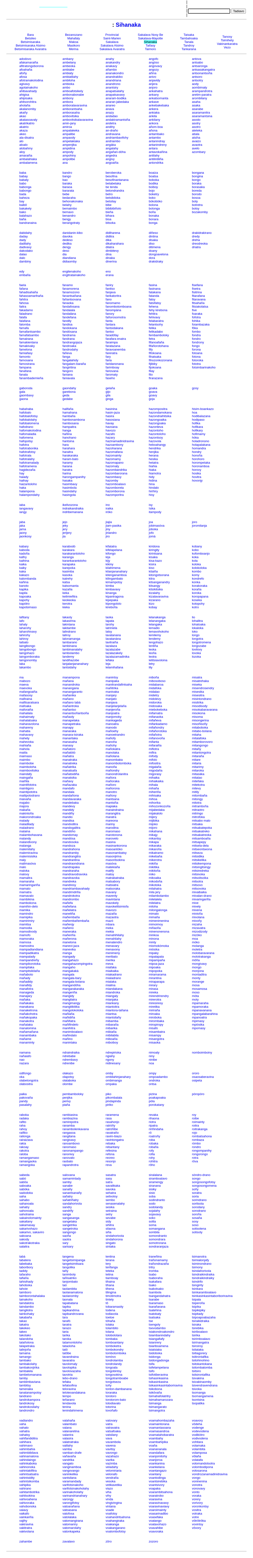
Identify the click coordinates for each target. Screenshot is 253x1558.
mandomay (70, 835)
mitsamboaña (201, 838)
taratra (66, 1324)
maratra (111, 817)
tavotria (67, 1374)
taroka (66, 1339)
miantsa (111, 1014)
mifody (153, 756)
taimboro (25, 1292)
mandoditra (70, 824)
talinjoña (25, 1349)
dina (108, 254)
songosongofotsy (203, 1182)
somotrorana (157, 1243)
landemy (68, 656)
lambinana (69, 646)
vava (109, 1438)
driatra (196, 247)
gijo (108, 391)
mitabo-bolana (202, 731)
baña (22, 219)
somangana (157, 1228)
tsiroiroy (197, 1346)
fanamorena (70, 288)
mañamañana (28, 1031)
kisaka (153, 557)
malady (24, 820)
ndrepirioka (113, 1052)
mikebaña (155, 856)
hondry (197, 452)
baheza (24, 197)
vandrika (68, 1460)
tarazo (66, 1328)
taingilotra (26, 1310)
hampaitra (69, 427)
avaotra (197, 145)
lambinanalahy (72, 649)
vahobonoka (27, 1506)
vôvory (196, 1528)
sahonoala (26, 1210)
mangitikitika (71, 1006)
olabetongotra (28, 1080)
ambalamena (28, 162)
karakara (68, 550)
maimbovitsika (29, 770)
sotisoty (197, 1232)
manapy (67, 727)
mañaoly (68, 717)
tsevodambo (157, 1328)
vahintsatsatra (29, 1474)
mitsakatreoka (201, 835)
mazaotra (112, 917)
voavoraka (156, 1531)
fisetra (196, 288)
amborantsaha (72, 109)
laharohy (25, 628)
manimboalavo (72, 1031)
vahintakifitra (28, 1470)
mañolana (112, 756)
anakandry (113, 62)
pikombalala (114, 1097)
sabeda (24, 1175)
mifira (153, 752)
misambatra (157, 1031)
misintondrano (202, 699)
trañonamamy (158, 1260)
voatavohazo (158, 1524)
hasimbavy (69, 484)
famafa (24, 328)
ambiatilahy (70, 77)
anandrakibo (114, 77)
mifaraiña (155, 745)
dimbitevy (112, 250)
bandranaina (27, 223)
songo (196, 1178)
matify (110, 870)
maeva (24, 684)
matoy (110, 874)
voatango (155, 1520)
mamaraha (26, 881)
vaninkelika (70, 1474)
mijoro (153, 827)
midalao (154, 691)
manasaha (69, 742)
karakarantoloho (73, 553)
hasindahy (69, 491)
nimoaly (154, 1052)
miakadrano (114, 974)
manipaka (112, 681)
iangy (23, 512)
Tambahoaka (188, 38)
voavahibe (156, 1528)
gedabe (67, 399)
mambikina (26, 899)
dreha (196, 240)
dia (64, 254)
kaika (22, 564)
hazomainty (113, 455)
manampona (71, 677)
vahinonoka (27, 1467)
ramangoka (27, 1165)
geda (65, 395)
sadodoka (26, 1193)
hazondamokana (160, 412)
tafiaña (24, 1278)
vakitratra (25, 1528)
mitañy (196, 749)
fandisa (67, 324)
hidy (152, 477)
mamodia (25, 928)
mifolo (153, 759)
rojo (194, 1132)
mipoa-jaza (156, 963)
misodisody (199, 706)
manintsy (112, 677)
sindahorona (114, 1239)
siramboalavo (158, 1178)
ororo (195, 1073)
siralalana (155, 1175)
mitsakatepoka (202, 827)
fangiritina (69, 367)
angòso (154, 62)
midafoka (155, 688)
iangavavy (26, 508)
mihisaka (155, 795)
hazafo (110, 434)
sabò (22, 1178)
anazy (110, 112)
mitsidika (198, 856)
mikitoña (154, 870)
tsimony (197, 1267)
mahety (24, 738)
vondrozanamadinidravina (210, 1474)
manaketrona (28, 1010)
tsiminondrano (202, 1263)
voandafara (156, 1452)
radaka (24, 1118)
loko (195, 631)
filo (151, 374)
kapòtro (24, 603)
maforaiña (26, 709)
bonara (153, 219)
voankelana (157, 1467)
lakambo (25, 667)
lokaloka (197, 628)
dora (152, 258)
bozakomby (200, 212)
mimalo (154, 913)
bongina (197, 176)
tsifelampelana (159, 1367)
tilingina (111, 1292)
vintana (111, 1506)
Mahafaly (73, 38)
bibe (108, 205)
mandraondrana (73, 863)
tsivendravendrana (205, 1385)
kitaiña (153, 571)
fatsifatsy (155, 303)
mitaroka (198, 770)
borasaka (198, 187)
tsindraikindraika (203, 1274)
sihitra (110, 1225)
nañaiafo (25, 1056)
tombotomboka (116, 1353)
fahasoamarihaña (31, 296)
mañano (68, 699)
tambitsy (25, 1385)
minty (152, 942)
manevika (69, 949)
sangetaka (69, 1221)
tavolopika (69, 1367)
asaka (196, 105)
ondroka (154, 1080)
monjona (198, 971)
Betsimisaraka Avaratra (30, 49)
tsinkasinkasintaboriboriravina (212, 1296)
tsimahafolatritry (160, 1396)
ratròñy (110, 1125)
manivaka (112, 691)
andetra (111, 123)
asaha (196, 102)
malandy (25, 838)
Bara (30, 35)
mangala (68, 974)
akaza (23, 130)
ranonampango (72, 1150)
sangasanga (70, 1218)
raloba (23, 1154)
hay (21, 473)
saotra (66, 1239)
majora (24, 806)
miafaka (111, 967)
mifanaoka (156, 717)
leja (108, 664)
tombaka (111, 1339)
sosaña (197, 1218)
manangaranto (72, 691)
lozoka (196, 656)
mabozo (24, 681)
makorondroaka (30, 817)
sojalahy (154, 1210)
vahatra (24, 1431)
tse (151, 1321)
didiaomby (69, 261)
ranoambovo (71, 1143)
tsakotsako (156, 1288)
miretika (154, 1006)
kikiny (109, 564)
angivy (110, 159)
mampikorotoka (29, 963)
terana (110, 1260)
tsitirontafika (200, 1357)
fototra (196, 364)
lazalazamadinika (117, 656)
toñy (108, 1385)
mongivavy (199, 963)
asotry (196, 123)
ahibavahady (28, 91)
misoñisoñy (199, 724)
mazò (109, 921)
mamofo (24, 935)
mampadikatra (29, 953)
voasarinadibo (158, 1513)
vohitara (197, 1442)
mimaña (154, 917)
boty (195, 201)
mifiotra (154, 749)
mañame (25, 1039)
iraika (109, 508)
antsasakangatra (203, 69)
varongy (67, 1499)
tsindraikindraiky (203, 1278)
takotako (25, 1335)
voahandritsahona (118, 1517)
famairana (26, 339)
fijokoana (155, 367)
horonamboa (200, 466)
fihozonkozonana (160, 360)
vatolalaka (69, 1517)
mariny (110, 824)
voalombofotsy (116, 1531)
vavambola (113, 1442)
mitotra (197, 802)
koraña (197, 589)
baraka (67, 183)
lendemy (155, 638)
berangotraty (71, 223)
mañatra (68, 756)
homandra (199, 448)
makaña (24, 810)
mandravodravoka (74, 874)
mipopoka (155, 971)
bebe (65, 194)
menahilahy (113, 938)
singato (111, 1243)
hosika (196, 473)
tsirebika (197, 1328)
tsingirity (197, 1285)
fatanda (154, 296)
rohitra (153, 1161)
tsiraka (196, 1324)
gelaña (110, 388)
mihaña (154, 788)
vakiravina (26, 1524)
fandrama (69, 335)
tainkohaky (26, 1314)
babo (22, 183)
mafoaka (25, 706)
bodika (153, 183)
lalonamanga (71, 638)
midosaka (155, 706)
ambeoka (68, 66)
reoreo (110, 1157)
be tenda (112, 187)
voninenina (199, 1481)
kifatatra (111, 546)
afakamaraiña (28, 62)
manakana (26, 1006)
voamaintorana (159, 1424)
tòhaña (110, 1321)
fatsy (152, 299)
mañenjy (68, 924)
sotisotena (199, 1228)
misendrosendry (203, 688)
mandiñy (68, 813)
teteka (110, 1271)
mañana (68, 681)
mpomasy (198, 1028)
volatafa (197, 1460)
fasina (153, 285)
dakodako (26, 250)
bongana (198, 172)
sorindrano (199, 1200)
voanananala (158, 1449)
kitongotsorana (159, 575)
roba (152, 1140)
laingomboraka (29, 656)
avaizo (196, 141)
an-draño (112, 130)
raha (22, 1125)
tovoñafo (111, 1410)
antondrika (156, 162)
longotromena (201, 642)
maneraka (69, 931)
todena (110, 1310)
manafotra (26, 989)
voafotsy (111, 1513)
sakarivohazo (28, 1228)
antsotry (197, 80)
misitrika (197, 702)
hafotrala (25, 455)
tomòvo (111, 1357)
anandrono (113, 84)
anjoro (153, 87)
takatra (24, 1324)
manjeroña (113, 709)
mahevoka (26, 742)
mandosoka (70, 842)
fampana (25, 367)
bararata (68, 190)
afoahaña (25, 69)
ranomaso (69, 1147)
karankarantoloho (74, 560)
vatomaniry (70, 1524)
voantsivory (157, 1485)
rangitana (68, 1136)
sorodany (198, 1207)
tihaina (110, 1281)
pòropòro (198, 1094)
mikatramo (156, 853)
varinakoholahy (72, 1492)
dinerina (111, 261)
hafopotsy (26, 441)
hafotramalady (29, 462)
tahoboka (25, 1285)
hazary (110, 437)
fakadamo (26, 310)
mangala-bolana (73, 981)
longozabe (199, 646)
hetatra (153, 462)
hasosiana (113, 419)
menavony (113, 949)
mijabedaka (157, 810)
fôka (195, 328)
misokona (198, 713)
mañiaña (68, 1014)
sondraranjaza (158, 1246)
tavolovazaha (71, 1371)
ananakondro (115, 73)
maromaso (113, 831)
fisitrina (197, 292)
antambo (155, 137)
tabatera (25, 1260)
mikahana (155, 831)
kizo (151, 603)
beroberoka (113, 172)
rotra (195, 1157)
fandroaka (69, 346)
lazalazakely (114, 653)
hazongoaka (157, 423)
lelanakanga (157, 617)
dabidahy (25, 233)
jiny (108, 529)
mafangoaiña (28, 691)
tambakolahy (28, 1364)
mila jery (154, 892)
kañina (23, 582)
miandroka (113, 992)
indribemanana (72, 512)
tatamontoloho (72, 1342)
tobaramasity (114, 1306)
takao (23, 1321)
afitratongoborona (31, 66)
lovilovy (197, 649)
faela (22, 285)
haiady (23, 477)
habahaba (26, 409)
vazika (110, 1460)
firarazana (156, 378)
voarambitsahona (161, 1492)
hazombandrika (116, 470)
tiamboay (112, 1278)
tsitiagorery (199, 1353)
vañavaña (69, 1456)
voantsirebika (158, 1481)
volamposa (199, 1452)
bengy (66, 219)
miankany (112, 1003)
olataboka (69, 1080)
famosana (26, 360)
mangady (68, 956)
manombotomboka (118, 763)
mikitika (154, 867)
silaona (110, 1228)
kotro (195, 607)
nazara (24, 1063)
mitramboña (200, 806)
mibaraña (112, 1024)
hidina (153, 480)
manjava (111, 702)
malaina (24, 831)
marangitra (113, 813)
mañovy (111, 795)
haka (22, 487)
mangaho (68, 967)
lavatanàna (113, 638)
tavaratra (68, 1360)
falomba (24, 324)
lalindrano (69, 631)
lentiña (153, 646)
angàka (111, 145)
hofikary (197, 430)
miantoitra (112, 1006)
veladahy (112, 1467)
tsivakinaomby (202, 1382)
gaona (23, 399)
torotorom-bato (116, 1399)
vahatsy (24, 1435)
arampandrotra (202, 91)
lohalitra (197, 621)
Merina (73, 49)
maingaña (26, 777)
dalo (22, 258)
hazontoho (156, 430)
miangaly (112, 996)
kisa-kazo (155, 560)
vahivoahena (28, 1499)
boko (152, 197)
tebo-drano (69, 1378)
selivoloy (111, 1196)
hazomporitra (115, 495)
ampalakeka (70, 130)
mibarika (111, 1028)
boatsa (153, 176)
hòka (195, 437)
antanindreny (158, 145)
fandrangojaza (72, 342)
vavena (111, 1445)
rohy (152, 1157)
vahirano (25, 1488)
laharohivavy (28, 631)
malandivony (28, 842)
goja (152, 399)
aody (195, 84)
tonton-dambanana (119, 1389)
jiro (108, 536)
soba (152, 1196)
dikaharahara (115, 243)
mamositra (26, 946)
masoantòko (114, 849)
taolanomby (70, 1296)
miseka (197, 684)
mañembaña (71, 917)
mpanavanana (202, 1010)
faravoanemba (115, 349)
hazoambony (114, 444)
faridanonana (115, 364)
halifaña (67, 409)
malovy (24, 874)
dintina (153, 236)
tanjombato (70, 1281)
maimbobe (26, 763)
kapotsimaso (28, 607)
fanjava (111, 292)
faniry (109, 285)
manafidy (25, 985)
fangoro (67, 371)
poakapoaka (157, 1097)
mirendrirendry (159, 996)
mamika (24, 910)
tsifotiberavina (158, 1374)
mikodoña (155, 881)
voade (110, 1510)
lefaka (110, 660)
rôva (195, 1161)
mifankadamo (158, 724)
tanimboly (69, 1274)
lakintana (68, 624)
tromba (153, 1271)
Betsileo (30, 38)
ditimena (155, 247)
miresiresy (156, 1003)
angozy (154, 69)
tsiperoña (198, 1303)
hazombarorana (116, 473)
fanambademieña (31, 378)
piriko (109, 1105)
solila (152, 1221)
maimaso (25, 756)
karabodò (68, 546)
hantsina (68, 441)
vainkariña (26, 1517)
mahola (24, 749)
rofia (152, 1154)
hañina (67, 434)
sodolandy (156, 1207)
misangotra (156, 1039)
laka (22, 664)
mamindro (26, 913)
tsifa (152, 1364)
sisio (152, 1193)
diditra (110, 236)
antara (153, 148)
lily (150, 667)
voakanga (112, 1524)
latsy (109, 631)
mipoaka (155, 967)
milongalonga (158, 910)
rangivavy (69, 1140)
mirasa (153, 989)
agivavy (24, 84)
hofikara (197, 427)
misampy (155, 1035)
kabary (24, 546)
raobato (67, 1161)
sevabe (111, 1218)
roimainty (198, 1122)
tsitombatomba (202, 1367)
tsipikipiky (198, 1310)
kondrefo (198, 578)
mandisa (68, 820)
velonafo (111, 1474)
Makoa (73, 42)
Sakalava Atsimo (112, 45)
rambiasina (70, 1115)
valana (66, 1427)
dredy (196, 236)
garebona (69, 391)
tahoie (23, 1288)
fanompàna (113, 310)
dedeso (67, 240)
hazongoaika (158, 419)
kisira (152, 564)
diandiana (69, 258)
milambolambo (159, 895)
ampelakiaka (71, 141)
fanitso (110, 288)
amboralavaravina (74, 105)
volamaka (198, 1445)
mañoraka (112, 781)
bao (65, 180)
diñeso (153, 233)
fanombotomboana (118, 306)
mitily (195, 792)
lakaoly (67, 617)
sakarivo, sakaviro (31, 1232)
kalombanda (27, 578)
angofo (153, 59)
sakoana (25, 1236)
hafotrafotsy (27, 452)
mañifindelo (70, 1024)
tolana (110, 1331)
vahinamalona (29, 1456)
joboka (153, 529)
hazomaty (112, 466)
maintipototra (28, 792)
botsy (195, 208)
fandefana (69, 317)
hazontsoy (156, 437)
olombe (67, 1084)
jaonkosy (25, 536)
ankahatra (156, 91)
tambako (25, 1360)
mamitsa (25, 924)
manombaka (114, 759)
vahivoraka (26, 1503)
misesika (198, 691)
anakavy (111, 66)
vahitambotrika (29, 1492)
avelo (195, 148)
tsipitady (197, 1314)
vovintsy (197, 1524)
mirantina (155, 978)
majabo (24, 802)
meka (109, 928)
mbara (110, 924)
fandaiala (68, 310)
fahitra (23, 299)
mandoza (68, 845)
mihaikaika (156, 781)
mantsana (112, 799)
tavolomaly (69, 1364)
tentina (110, 1256)
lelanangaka (157, 621)
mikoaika (155, 878)
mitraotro (198, 810)
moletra (197, 949)
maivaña (25, 799)
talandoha (26, 1339)
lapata (110, 621)
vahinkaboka (28, 1463)
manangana (70, 688)
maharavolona (29, 724)
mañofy (111, 738)
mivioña (197, 913)
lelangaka (155, 624)
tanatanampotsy (30, 1392)
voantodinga (157, 1477)
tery (108, 1263)
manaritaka (70, 738)
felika (152, 328)
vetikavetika (114, 1485)
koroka (196, 593)
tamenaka (26, 1389)
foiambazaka (201, 324)
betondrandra (115, 190)
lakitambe (69, 628)
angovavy (155, 66)
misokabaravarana (205, 709)
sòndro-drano (201, 1175)
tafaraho (25, 1274)
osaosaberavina (203, 1077)
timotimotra (113, 1296)
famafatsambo (29, 335)
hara (65, 444)
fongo (196, 346)
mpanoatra (199, 1017)
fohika (196, 321)
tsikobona (155, 1389)
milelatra (155, 903)
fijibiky (153, 364)
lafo (21, 621)
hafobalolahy (28, 419)
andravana (113, 134)
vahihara (25, 1442)
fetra (152, 339)
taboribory (26, 1267)
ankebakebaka (159, 105)
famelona (25, 349)
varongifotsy (70, 1503)
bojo (152, 190)
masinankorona (116, 845)
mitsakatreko (201, 831)
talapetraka (27, 1346)
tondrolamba (114, 1360)
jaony (23, 533)
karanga (68, 557)
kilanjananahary (116, 571)
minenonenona (159, 931)
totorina (111, 1407)
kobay (153, 607)
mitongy (197, 799)
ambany (67, 59)
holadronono (200, 441)
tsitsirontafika (201, 1374)
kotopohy (198, 603)
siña (108, 1232)
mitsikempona (201, 863)
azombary (199, 152)
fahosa (24, 303)
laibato (23, 642)
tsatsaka (154, 1317)
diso (152, 243)
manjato (111, 699)
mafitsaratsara (29, 702)
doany (153, 250)
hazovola (155, 441)
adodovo (25, 59)
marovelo (112, 838)
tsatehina (155, 1310)
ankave (154, 102)
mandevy (68, 806)
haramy (67, 462)
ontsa (153, 1084)
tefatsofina (69, 1385)
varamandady (71, 1481)
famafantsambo (30, 331)
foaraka (197, 313)
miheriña (155, 792)
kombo (196, 571)
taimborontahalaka (32, 1296)
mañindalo (69, 1035)
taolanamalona (72, 1292)
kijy (108, 560)
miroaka (154, 1014)
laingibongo (27, 646)
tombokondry (114, 1349)
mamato (24, 888)
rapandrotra (70, 1165)
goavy (153, 395)
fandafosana (71, 306)
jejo (64, 522)
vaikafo (24, 1513)
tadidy (23, 1271)
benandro (69, 215)
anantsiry (112, 87)
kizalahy (154, 593)
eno (108, 271)
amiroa (67, 127)
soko (152, 1218)
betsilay (111, 201)
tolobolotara (114, 1335)
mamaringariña (29, 885)
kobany (197, 546)
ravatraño (112, 1132)
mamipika (26, 917)
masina (111, 842)
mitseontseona (202, 849)
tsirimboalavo (201, 1339)
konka (196, 582)
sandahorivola (72, 1203)
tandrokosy (27, 1403)
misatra (197, 677)
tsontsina (198, 1399)
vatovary (111, 1420)
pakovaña (26, 1097)
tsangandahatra (159, 1296)
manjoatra (112, 713)
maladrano (26, 827)
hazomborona (115, 491)
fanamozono (71, 292)
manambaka (27, 1035)
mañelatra (69, 910)
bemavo (67, 212)
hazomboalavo (116, 484)
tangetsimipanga (73, 1260)
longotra (197, 638)
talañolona (26, 1342)
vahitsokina (27, 1495)
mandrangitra (71, 856)
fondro (196, 339)
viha (108, 1492)
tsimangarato (158, 1407)
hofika (196, 423)
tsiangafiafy (157, 1339)
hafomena (26, 437)
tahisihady (26, 1281)
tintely (110, 1299)
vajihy (23, 1520)
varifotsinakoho (72, 1485)
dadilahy (25, 243)
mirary (153, 985)
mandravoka (71, 878)
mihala (153, 785)
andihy (110, 127)
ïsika (152, 508)
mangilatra (69, 999)
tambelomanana (30, 1374)
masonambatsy (116, 853)
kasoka (67, 575)
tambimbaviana (29, 1382)
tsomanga (199, 1392)
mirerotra (155, 999)
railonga (24, 1136)
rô (150, 1132)
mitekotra (198, 785)
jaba (22, 522)
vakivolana (26, 1531)
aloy (22, 152)
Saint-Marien (112, 38)
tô (107, 1303)
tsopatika (198, 1403)
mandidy (68, 810)
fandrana (68, 339)
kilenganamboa (116, 575)
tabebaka (25, 1263)
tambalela (26, 1371)
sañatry (67, 1196)
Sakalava (112, 42)
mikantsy (155, 838)
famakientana (28, 342)
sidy (108, 1221)
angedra (111, 155)
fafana (23, 288)
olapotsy (68, 1077)
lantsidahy (69, 667)
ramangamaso (29, 1157)
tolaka (110, 1324)
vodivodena (200, 1438)
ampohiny (69, 155)
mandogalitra (71, 827)
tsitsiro (196, 1371)
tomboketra (113, 1346)
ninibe (153, 1059)
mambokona (27, 903)
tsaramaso (156, 1303)
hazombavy (113, 477)
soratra (197, 1193)
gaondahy (69, 388)
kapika (23, 589)
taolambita (69, 1288)
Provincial (112, 35)
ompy (153, 1073)
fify (151, 349)
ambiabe (68, 69)
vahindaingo (27, 1460)
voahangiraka (115, 1520)
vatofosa (68, 1513)
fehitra (153, 313)
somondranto (158, 1236)
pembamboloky (72, 1094)
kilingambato (114, 578)
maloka (24, 870)
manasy (67, 745)
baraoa (67, 187)
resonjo (111, 1161)
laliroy (66, 635)
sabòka (24, 1189)
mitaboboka (200, 727)
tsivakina (198, 1378)
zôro (108, 1541)
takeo (23, 1331)
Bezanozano (73, 35)
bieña (109, 212)
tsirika (196, 1335)
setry (109, 1214)
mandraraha (70, 870)
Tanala (188, 42)
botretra (197, 205)
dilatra (110, 247)
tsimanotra (199, 1256)
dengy (66, 247)
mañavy (67, 781)
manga (67, 953)
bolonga (154, 208)
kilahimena (113, 568)
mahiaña (25, 745)
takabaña (25, 1317)
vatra (109, 1424)
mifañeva (155, 720)
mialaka (111, 981)
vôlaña (196, 1456)
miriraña (154, 1010)
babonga (25, 187)
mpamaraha (200, 1003)
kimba (110, 586)
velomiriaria (113, 1470)
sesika (110, 1207)
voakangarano (115, 1528)
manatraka (69, 759)
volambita (198, 1449)
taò (64, 1285)
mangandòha (71, 985)
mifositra (155, 763)
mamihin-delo (28, 906)
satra (109, 1182)
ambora (67, 102)
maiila (23, 752)
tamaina (24, 1353)
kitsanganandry (159, 582)
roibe (195, 1118)
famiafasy (26, 353)
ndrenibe (68, 1063)
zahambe (25, 1541)
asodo (196, 119)
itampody (155, 512)
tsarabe (154, 1299)
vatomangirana (72, 1520)
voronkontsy (200, 1506)
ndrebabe (69, 1056)
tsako (152, 1285)
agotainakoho (28, 87)
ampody (67, 152)
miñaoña (155, 928)
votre (195, 1517)
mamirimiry (27, 921)
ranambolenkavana (75, 1129)
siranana (155, 1185)
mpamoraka (200, 1006)
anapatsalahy (115, 91)
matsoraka (113, 888)
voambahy (156, 1438)
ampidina (68, 148)
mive (195, 903)
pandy (23, 1101)
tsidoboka (155, 1353)
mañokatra (113, 749)
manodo (111, 727)
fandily (66, 321)
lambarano (69, 642)
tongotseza (113, 1382)
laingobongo (27, 649)
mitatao (197, 777)
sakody (24, 1239)
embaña (24, 275)
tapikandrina (70, 1310)
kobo (195, 550)
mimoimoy (156, 924)
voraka (196, 1495)
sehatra (111, 1193)
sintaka (110, 1246)
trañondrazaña (159, 1263)
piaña (66, 1105)
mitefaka (198, 781)
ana (65, 162)
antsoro (197, 77)
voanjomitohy (158, 1456)
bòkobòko (155, 201)
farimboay (112, 367)
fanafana (25, 371)
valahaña (68, 1420)
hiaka (152, 470)
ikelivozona (70, 505)
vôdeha (197, 1424)
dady (22, 240)
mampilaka (26, 967)
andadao (112, 116)
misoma (197, 717)
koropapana (200, 596)
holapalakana (201, 444)
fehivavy (154, 317)
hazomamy (113, 459)
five (194, 310)
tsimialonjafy (200, 1260)
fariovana (112, 371)
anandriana (113, 80)
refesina (111, 1150)
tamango (25, 1357)
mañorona (113, 788)
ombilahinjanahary (118, 1077)
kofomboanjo (201, 553)
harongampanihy (74, 477)
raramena (112, 1115)
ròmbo (196, 1143)
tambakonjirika (29, 1367)
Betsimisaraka (30, 42)
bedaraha (69, 197)
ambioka (68, 84)
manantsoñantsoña (75, 713)
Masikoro (73, 45)
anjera (153, 84)
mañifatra (68, 1021)
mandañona (70, 795)
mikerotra (155, 860)
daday (23, 236)
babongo (25, 190)
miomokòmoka (159, 946)
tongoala (111, 1367)
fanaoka (67, 303)
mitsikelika (199, 860)
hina (152, 484)
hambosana (70, 423)
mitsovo (197, 885)
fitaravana (199, 299)
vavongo (111, 1452)
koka (195, 557)
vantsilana (69, 1477)
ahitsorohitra (27, 102)
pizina (153, 1094)
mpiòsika (198, 1024)
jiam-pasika (113, 525)
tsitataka (197, 1349)
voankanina (157, 1463)
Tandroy (188, 45)
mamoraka (26, 938)
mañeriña (68, 935)
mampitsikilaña (29, 971)
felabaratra (156, 321)
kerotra (67, 603)
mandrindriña (71, 892)
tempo (66, 1396)
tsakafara (155, 1281)
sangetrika (69, 1225)
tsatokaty (155, 1314)
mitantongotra (201, 752)
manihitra (68, 1028)
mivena (197, 910)
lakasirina (69, 621)
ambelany (69, 62)
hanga (66, 430)
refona (110, 1154)
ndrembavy (70, 1059)
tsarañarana (157, 1306)
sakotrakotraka (29, 1243)
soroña (197, 1214)
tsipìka (196, 1306)
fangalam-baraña (74, 364)
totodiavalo (113, 1403)
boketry (154, 194)
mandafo (68, 788)
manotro (111, 792)
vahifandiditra (28, 1438)
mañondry (112, 770)
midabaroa (156, 684)
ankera (153, 109)
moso (196, 992)
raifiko (23, 1132)
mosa (196, 985)
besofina (111, 176)
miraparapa (157, 981)
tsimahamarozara (161, 1399)
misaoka (154, 1042)
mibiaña (111, 1031)
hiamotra (155, 473)
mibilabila (112, 1035)
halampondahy (29, 495)
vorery (196, 1499)
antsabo (197, 62)
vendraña (112, 1477)
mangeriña (69, 992)
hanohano (69, 437)
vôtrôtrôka (199, 1520)
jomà (152, 536)
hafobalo (25, 412)
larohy (110, 624)
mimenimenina (159, 921)
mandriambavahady (76, 888)
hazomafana (114, 452)
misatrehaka (200, 681)
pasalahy (25, 1105)
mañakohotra (28, 1014)
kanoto (24, 586)
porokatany (156, 1105)
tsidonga (155, 1357)
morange (198, 981)
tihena (110, 1288)
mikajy (153, 835)
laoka (109, 617)
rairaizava (26, 1140)
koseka (197, 600)
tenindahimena (72, 1410)
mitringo (197, 813)
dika (108, 240)
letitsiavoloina (158, 660)
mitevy (196, 788)
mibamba (112, 1021)
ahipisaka (25, 98)
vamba (67, 1449)
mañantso (69, 709)
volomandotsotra (203, 1463)
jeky (65, 525)
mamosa (25, 942)
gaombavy (26, 395)
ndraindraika (71, 1052)
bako (22, 212)
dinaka (110, 258)
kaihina (24, 560)
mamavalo (26, 895)
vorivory (197, 1503)
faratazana (113, 346)
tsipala (196, 1299)
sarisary (67, 1246)
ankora (153, 123)
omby (109, 1073)
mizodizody (199, 931)
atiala (195, 134)
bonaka (154, 215)
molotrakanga (201, 956)
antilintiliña (156, 159)
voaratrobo (156, 1495)
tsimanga (155, 1403)
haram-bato (70, 459)
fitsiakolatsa (200, 306)
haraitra (67, 452)
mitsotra (197, 881)
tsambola (155, 1292)
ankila (153, 116)
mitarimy (198, 767)
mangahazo (70, 960)
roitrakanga (199, 1129)
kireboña (111, 607)
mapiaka (111, 806)
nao (22, 1059)
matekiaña (113, 867)
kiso (151, 568)
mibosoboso (157, 681)
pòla (152, 1101)
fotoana (197, 353)
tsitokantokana (202, 1364)
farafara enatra (116, 339)
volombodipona (202, 1467)
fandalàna (69, 313)
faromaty (112, 374)
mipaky (154, 953)
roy (194, 1115)
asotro (196, 127)
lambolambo (70, 653)
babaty (24, 180)
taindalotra (26, 1303)
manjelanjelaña (116, 706)
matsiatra (112, 885)
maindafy (25, 774)
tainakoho (26, 1299)
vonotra (197, 1485)
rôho (152, 1165)
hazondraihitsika (160, 416)
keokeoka (69, 600)
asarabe (197, 109)
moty (195, 999)
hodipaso (198, 419)
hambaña (68, 416)
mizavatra (198, 928)
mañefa (67, 903)
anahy (110, 59)
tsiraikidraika (200, 1321)
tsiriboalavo (200, 1331)
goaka (153, 388)
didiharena (113, 233)
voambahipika (158, 1442)
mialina (110, 985)
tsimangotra (157, 1410)
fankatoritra (113, 296)
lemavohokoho (159, 631)
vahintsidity (27, 1477)
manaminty (27, 1042)
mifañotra (155, 734)
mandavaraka (71, 799)
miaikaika (112, 971)
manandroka (71, 684)
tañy (65, 1271)
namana (24, 1052)
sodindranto (157, 1200)
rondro (196, 1147)
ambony (67, 98)
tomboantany (114, 1342)
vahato (24, 1427)
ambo (66, 87)
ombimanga (114, 1080)
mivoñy (197, 921)
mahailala (26, 713)
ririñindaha (156, 1129)
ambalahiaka (28, 159)
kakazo (24, 575)
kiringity (154, 550)
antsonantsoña (202, 73)
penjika (67, 1097)
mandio (67, 817)
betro (109, 194)
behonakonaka (72, 201)
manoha (111, 742)
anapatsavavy (115, 94)
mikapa (154, 842)
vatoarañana (71, 1506)
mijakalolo (156, 813)
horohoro (198, 459)
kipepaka (112, 600)
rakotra (24, 1150)
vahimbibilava (28, 1452)
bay (21, 201)
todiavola (112, 1314)
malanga (25, 845)
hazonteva (156, 427)
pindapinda (113, 1101)
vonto (196, 1492)
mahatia (24, 731)
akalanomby (27, 109)
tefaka (66, 1382)
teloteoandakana (73, 1392)
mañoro (111, 785)
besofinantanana (117, 180)
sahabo (24, 1200)
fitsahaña (198, 303)
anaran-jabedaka (117, 102)
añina (153, 73)
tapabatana (70, 1303)
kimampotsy (114, 582)
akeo (22, 134)
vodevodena (200, 1431)
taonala (67, 1299)
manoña (111, 767)
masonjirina (113, 856)
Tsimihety (227, 40)
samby (66, 1182)
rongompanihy (202, 1150)
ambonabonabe (73, 94)
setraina (111, 1210)
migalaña (155, 767)
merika (110, 960)
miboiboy (112, 1042)
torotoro (111, 1396)
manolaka (112, 752)
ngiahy (110, 1056)
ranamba (68, 1125)
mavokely (112, 903)
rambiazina (70, 1118)
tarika (66, 1335)
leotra (153, 656)
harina (66, 473)
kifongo (111, 553)
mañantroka (70, 706)
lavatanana (113, 635)
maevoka (25, 688)
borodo (197, 194)
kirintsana (155, 553)
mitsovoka (199, 888)
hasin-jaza (113, 412)
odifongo (25, 1073)
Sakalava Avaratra (112, 49)
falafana (24, 321)
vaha (22, 1424)
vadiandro (26, 1420)
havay (110, 423)
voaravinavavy (159, 1503)
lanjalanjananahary (75, 664)
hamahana (69, 412)
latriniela (111, 628)
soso (195, 1225)
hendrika (155, 448)
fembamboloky (159, 335)
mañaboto (26, 974)
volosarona (199, 1470)
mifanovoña (157, 738)
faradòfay (112, 335)
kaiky (22, 568)
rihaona (154, 1118)
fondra (196, 335)
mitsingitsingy (201, 867)
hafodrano (26, 427)
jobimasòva (157, 525)
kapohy (24, 600)
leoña (153, 653)
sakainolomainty (30, 1218)
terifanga (112, 1267)
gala (22, 391)
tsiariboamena (158, 1346)
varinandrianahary (74, 1495)
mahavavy (26, 734)
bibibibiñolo (113, 208)
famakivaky (27, 346)
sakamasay (27, 1225)
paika (23, 1094)
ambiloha (68, 80)
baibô (23, 205)
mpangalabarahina (205, 1014)
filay (151, 371)
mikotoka (155, 885)
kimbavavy (113, 589)
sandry (67, 1207)
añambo (111, 69)
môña (196, 960)
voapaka (155, 1488)
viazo (109, 1488)
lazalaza (111, 646)
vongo (196, 1477)
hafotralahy (27, 459)
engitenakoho (71, 271)
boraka (197, 183)
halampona (27, 491)
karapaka (68, 564)
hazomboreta (115, 487)
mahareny (26, 727)
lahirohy (24, 635)
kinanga (111, 593)
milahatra (155, 888)
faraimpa (112, 342)
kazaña (67, 589)
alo (21, 141)
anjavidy (154, 80)
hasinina (111, 409)
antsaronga (199, 66)
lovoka (196, 653)
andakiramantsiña (118, 119)
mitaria (196, 763)
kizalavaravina (158, 596)
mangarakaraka (73, 989)
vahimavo (26, 1445)
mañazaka (69, 785)
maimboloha (27, 767)
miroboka (155, 1017)
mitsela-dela (200, 845)
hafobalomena (29, 423)
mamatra (25, 892)
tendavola (69, 1403)
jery (64, 529)
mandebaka (70, 802)
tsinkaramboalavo (204, 1292)
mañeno (68, 928)
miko (152, 874)
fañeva (67, 353)
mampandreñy (29, 960)
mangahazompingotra (77, 963)
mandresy (69, 885)
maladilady (26, 824)
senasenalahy (115, 1203)
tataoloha (68, 1346)
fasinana (155, 288)
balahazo (25, 215)
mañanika (69, 695)
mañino (67, 1039)
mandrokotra (71, 895)
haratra (67, 470)
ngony (110, 1059)
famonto (24, 356)
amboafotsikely (72, 91)
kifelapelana (114, 550)
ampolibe (68, 159)
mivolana (198, 917)
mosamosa (199, 989)
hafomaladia (27, 434)
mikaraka (155, 845)
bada (22, 194)
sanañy (67, 1189)
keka (65, 593)
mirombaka (156, 1021)
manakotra (26, 1021)
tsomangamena (202, 1396)
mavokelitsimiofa (117, 906)
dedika (66, 243)
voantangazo (158, 1470)
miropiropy (156, 1024)
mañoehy (112, 731)
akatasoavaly (28, 119)
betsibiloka (113, 197)
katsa (66, 582)
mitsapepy (199, 842)
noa (151, 1063)
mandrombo (70, 899)
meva (109, 963)
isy (151, 505)
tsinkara (197, 1288)
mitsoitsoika (200, 878)
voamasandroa (159, 1431)
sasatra (111, 1175)
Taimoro (150, 49)
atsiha (196, 137)
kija (108, 557)
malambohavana (30, 835)
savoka (110, 1189)
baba (22, 172)
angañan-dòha (116, 152)
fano (108, 299)
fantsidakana (114, 328)
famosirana (27, 364)
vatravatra (112, 1427)
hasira (110, 416)
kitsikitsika (156, 589)
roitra (195, 1125)
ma (21, 677)
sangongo (69, 1232)
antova (196, 59)
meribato (112, 956)
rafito (22, 1122)
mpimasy (198, 1021)
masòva (111, 863)
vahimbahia (27, 1449)
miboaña (111, 1039)
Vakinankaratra (227, 44)
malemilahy (27, 849)
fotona (196, 356)
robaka (153, 1143)
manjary (111, 695)
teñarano (68, 1399)
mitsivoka (198, 874)
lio (193, 617)
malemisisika (28, 856)
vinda (109, 1499)
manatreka (69, 763)
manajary (25, 996)
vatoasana (69, 1510)
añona (153, 130)
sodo (152, 1203)
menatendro (114, 942)
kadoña (24, 553)
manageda (26, 992)
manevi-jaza (70, 946)
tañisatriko (69, 1278)
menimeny (113, 953)
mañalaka (26, 1024)
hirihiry (153, 491)
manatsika (69, 777)
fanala (23, 374)
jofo (151, 533)
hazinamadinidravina (120, 441)
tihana (110, 1285)
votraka (197, 1513)
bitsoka (110, 223)
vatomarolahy (71, 1528)
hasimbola (69, 487)
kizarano (155, 600)
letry (152, 664)
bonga (153, 223)
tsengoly (154, 1324)
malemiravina (28, 853)
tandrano (25, 1396)
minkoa (154, 935)
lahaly (23, 624)
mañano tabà (71, 702)
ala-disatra (26, 137)
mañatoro (69, 749)
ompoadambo (158, 1077)
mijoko (153, 824)
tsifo (152, 1371)
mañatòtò (68, 752)
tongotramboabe (117, 1378)
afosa (23, 77)
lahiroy (23, 638)
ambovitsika (70, 116)
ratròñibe (112, 1129)
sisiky (153, 1189)
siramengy (156, 1182)
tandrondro (26, 1410)
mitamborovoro (202, 742)
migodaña (155, 770)
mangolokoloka (72, 1010)
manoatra (112, 724)
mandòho (68, 831)
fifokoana (155, 353)
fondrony (198, 342)
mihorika (155, 802)
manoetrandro (115, 734)
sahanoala (26, 1203)
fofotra (196, 317)
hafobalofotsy (28, 416)
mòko (196, 942)
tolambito (112, 1328)
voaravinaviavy (159, 1506)
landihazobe (70, 660)
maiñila (24, 781)
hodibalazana (201, 416)
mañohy (111, 745)
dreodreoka (200, 243)
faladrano (25, 313)
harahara (68, 448)
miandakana (114, 989)
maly (22, 860)
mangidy (68, 996)
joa (151, 522)
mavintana (113, 899)
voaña (153, 1445)
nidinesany (113, 1063)
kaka (22, 571)
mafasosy (26, 695)
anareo (110, 105)
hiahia (153, 466)
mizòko (197, 935)
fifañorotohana (159, 346)
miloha (153, 906)
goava (153, 391)
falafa (23, 317)
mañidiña (68, 1017)
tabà (22, 1256)
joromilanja (199, 525)
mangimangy (71, 1003)
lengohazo (156, 642)
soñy (195, 1189)
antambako (156, 134)
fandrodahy (70, 349)
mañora (111, 777)
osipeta (197, 1080)
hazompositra (158, 409)
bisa (108, 219)
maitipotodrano (29, 795)
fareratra (111, 353)
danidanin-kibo (72, 233)
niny (152, 1056)
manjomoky (113, 717)
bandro (67, 172)
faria (108, 360)
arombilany (199, 98)
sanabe (67, 1185)
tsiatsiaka (155, 1349)
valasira (67, 1438)
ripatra (153, 1125)
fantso (110, 331)
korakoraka (199, 586)
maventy (111, 895)
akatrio (24, 127)
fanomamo (113, 303)
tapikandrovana (73, 1314)
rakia (22, 1143)
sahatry (24, 1207)
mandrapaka (71, 867)
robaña (153, 1147)
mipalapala (156, 956)
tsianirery (155, 1342)
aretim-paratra (202, 94)
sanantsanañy (72, 1193)
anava (110, 109)
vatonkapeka (71, 1531)
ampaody (68, 137)
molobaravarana (203, 953)
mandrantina (71, 860)
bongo (196, 180)
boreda (197, 190)
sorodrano (199, 1210)
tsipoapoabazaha (204, 1317)
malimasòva (27, 863)
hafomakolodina (30, 430)
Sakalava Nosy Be (150, 35)
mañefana (69, 906)
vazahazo (112, 1456)
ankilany (154, 119)
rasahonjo (112, 1122)
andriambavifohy (117, 137)
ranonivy (68, 1154)
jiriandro (111, 533)
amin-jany (69, 123)
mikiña (153, 863)
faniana (67, 374)
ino (108, 505)
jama (22, 529)
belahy (66, 205)
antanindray (157, 141)
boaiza (153, 172)
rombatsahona (202, 1136)
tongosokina (114, 1374)
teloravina (69, 1389)
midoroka (155, 702)
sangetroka (70, 1228)
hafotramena (28, 466)
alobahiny (26, 148)
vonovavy (198, 1488)
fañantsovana (71, 299)
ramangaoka (27, 1161)
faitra (22, 306)
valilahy (67, 1445)
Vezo (227, 47)
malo (22, 867)
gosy (195, 388)
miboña (154, 677)
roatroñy (154, 1136)
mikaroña (155, 849)
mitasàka (198, 774)
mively (196, 906)
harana (67, 466)
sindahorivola (115, 1236)
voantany (155, 1474)
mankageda (114, 720)
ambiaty (67, 73)
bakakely (25, 208)
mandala (68, 792)
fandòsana (69, 331)
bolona (153, 205)
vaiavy (23, 1510)
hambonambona (73, 419)
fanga (66, 356)
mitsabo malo (201, 820)
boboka (154, 180)
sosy (195, 1221)
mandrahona (71, 849)
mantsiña (112, 802)
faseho (110, 378)
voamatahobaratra (161, 1435)
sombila (154, 1232)
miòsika (154, 949)
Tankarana (189, 49)
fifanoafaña (156, 342)
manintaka (69, 1042)
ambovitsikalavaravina (77, 119)
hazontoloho (157, 434)
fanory (110, 313)
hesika (153, 459)
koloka (196, 564)
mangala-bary (71, 978)
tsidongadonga (159, 1360)
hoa (194, 412)
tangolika (68, 1267)
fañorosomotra (116, 317)
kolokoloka (199, 568)
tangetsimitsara (72, 1263)
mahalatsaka (28, 720)
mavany (111, 892)
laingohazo (26, 653)
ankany (154, 94)
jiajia (109, 522)
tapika (66, 1306)
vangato (67, 1463)
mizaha (197, 924)
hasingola (69, 495)
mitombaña (199, 795)
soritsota (198, 1203)
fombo (196, 331)
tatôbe (66, 1353)
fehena (153, 306)
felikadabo (156, 331)
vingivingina (114, 1503)
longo (196, 635)
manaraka (69, 731)
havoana (111, 427)
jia (64, 536)
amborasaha (71, 112)
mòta (195, 996)
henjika (154, 452)
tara (65, 1317)
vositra (196, 1510)
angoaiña (112, 162)
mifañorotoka (158, 731)
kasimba (68, 571)
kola (195, 560)
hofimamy (198, 434)
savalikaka (113, 1185)
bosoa (196, 197)
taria (65, 1331)
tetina (109, 1274)
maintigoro (26, 788)
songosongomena (204, 1185)
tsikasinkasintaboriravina (166, 1385)
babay (23, 176)
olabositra (26, 1084)
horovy (196, 470)
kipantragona (114, 596)
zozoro (153, 1541)
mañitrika (112, 688)
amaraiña (25, 155)
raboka (24, 1115)
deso (65, 250)
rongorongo (200, 1154)
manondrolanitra (117, 774)
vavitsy (110, 1449)
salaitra (24, 1246)
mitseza (197, 853)
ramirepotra (70, 1122)
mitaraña (198, 756)
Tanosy (227, 36)
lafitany (24, 617)
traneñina (155, 1256)
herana (153, 455)
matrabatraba (115, 878)
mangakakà (70, 971)
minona (154, 938)
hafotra (24, 444)
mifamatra (156, 713)
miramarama (157, 974)
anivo (152, 77)
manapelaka (70, 720)
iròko (109, 512)
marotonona (114, 835)
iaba (22, 505)
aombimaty (199, 87)
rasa (108, 1118)
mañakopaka (28, 1017)
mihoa (153, 799)
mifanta (154, 742)
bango (66, 176)
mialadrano (113, 978)
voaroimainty (158, 1510)
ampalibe (68, 134)
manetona (69, 942)
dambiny (25, 261)
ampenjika (69, 145)
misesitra (198, 695)
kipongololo (113, 603)
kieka (66, 607)
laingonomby (28, 660)
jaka (22, 525)
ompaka (111, 1084)
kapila (23, 593)
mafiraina (25, 699)
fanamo (67, 285)
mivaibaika (199, 892)
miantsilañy (113, 1017)
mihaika (154, 777)
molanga (198, 946)
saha (22, 1196)
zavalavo (68, 1541)
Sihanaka (128, 24)
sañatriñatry (70, 1200)
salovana (68, 1175)
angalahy (112, 148)
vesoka (110, 1481)
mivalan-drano (202, 895)
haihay (23, 480)
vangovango (70, 1470)
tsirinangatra (200, 1342)
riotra (152, 1122)
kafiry (23, 557)
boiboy (153, 187)
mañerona (69, 938)
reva (108, 1165)
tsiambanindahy (160, 1335)
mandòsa (68, 838)
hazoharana (114, 448)
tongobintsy (113, 1371)
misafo (153, 1028)
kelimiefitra (69, 596)
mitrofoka (198, 817)
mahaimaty (27, 717)
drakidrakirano (202, 233)
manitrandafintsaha (119, 684)
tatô (65, 1349)
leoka (152, 649)
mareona (112, 820)
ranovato (68, 1157)
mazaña (111, 913)
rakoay (24, 1147)
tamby (23, 1378)
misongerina (200, 720)
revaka (153, 1115)
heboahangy (157, 444)
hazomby (112, 480)
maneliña (68, 913)
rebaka (110, 1143)
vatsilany (112, 1435)
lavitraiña (112, 642)
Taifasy (150, 45)
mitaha (196, 734)
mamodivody (28, 931)
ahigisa (24, 94)
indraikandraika (72, 508)
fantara (110, 324)
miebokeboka (158, 709)
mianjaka (112, 999)
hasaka (67, 480)
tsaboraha (156, 1278)
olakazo (67, 1073)
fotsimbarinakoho (204, 367)
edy (21, 271)
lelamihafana (114, 667)
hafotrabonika (28, 448)
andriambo (113, 141)
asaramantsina (202, 116)
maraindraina (115, 810)
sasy (109, 1178)
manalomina (27, 1028)
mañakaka (26, 1003)
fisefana (197, 285)
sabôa (23, 1182)
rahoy (23, 1129)
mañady (24, 978)
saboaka (25, 1185)
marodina (112, 827)
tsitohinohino (200, 1360)
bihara (110, 215)
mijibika (154, 820)
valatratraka (70, 1442)
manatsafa (69, 770)
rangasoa (68, 1132)
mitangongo (200, 745)
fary (108, 356)
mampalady (27, 956)
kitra (152, 578)
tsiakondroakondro (161, 1331)
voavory (197, 1420)
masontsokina (115, 860)
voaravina (155, 1499)
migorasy (155, 774)
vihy (108, 1495)
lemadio (154, 628)
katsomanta (70, 586)
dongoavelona (158, 254)
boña (152, 212)
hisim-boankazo (203, 409)
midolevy (155, 699)
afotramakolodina (31, 80)
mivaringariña (201, 899)
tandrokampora (29, 1399)
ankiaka (154, 112)
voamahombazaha (161, 1420)
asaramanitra (201, 112)
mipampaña (157, 960)
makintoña (26, 813)
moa (195, 938)
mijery (153, 817)
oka (21, 1077)
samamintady (71, 1178)
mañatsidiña (70, 774)
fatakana (155, 292)
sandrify (67, 1210)
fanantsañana (71, 296)
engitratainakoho (73, 275)
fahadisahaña (28, 292)
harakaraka (70, 455)
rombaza (198, 1140)
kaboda (24, 550)
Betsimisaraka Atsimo (30, 45)
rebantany (112, 1147)
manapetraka (71, 724)
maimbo (24, 759)
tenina (66, 1407)
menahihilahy (115, 935)
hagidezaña (27, 470)
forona (196, 349)
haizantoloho (28, 484)
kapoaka (25, 596)
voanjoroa (155, 1460)
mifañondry (156, 727)
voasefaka (156, 1517)
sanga (66, 1214)
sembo (110, 1200)
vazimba (111, 1463)
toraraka (111, 1392)
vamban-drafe (71, 1452)
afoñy (23, 73)
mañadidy (26, 981)
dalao (23, 254)
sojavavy (155, 1214)
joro (194, 522)
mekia (110, 931)
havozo (111, 430)
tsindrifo (197, 1281)
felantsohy (156, 324)
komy (195, 575)
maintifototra (27, 785)
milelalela (155, 899)
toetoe (110, 1317)
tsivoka (197, 1389)
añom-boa (156, 127)
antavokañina (158, 152)
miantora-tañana (117, 1010)
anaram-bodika (116, 98)
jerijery (66, 533)
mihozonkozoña (160, 806)
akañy (23, 112)
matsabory (113, 881)
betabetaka (113, 183)
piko (108, 1094)
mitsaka (197, 824)
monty (196, 978)
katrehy (67, 578)
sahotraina (26, 1214)
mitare (196, 759)
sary (65, 1243)
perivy (66, 1101)
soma (153, 1225)
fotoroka (197, 360)
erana (109, 275)
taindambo (26, 1306)
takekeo (24, 1328)
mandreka (69, 881)
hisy (151, 495)
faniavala (68, 378)
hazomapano (114, 462)
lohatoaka (198, 624)
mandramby (70, 853)
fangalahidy (70, 360)
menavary (112, 946)
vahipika (25, 1485)
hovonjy (197, 480)
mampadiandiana (31, 949)
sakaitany (25, 1221)
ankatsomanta (158, 98)
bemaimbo (69, 208)
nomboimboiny (202, 1052)
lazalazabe (113, 649)
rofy (151, 1150)
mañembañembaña (75, 921)
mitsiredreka (200, 870)
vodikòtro (198, 1435)
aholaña (24, 105)
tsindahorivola (201, 1271)
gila (108, 395)
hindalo (154, 487)
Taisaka (189, 35)
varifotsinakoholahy (75, 1488)
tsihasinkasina (158, 1378)
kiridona (154, 546)
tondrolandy (114, 1364)
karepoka (68, 568)
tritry (152, 1267)
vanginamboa (71, 1467)
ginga (109, 399)
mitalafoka (199, 738)
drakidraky (156, 261)
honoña (197, 455)
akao (22, 116)
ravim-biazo (113, 1136)
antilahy (154, 155)
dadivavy (25, 247)
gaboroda (25, 388)
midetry (154, 695)
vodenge (198, 1427)
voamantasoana (160, 1427)
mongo (197, 967)
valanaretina (70, 1431)
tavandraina (70, 1357)
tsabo (153, 1274)
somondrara (157, 1239)
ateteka (197, 130)
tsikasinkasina (158, 1382)
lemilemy (155, 635)
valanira (67, 1435)
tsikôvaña (155, 1392)
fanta (109, 321)
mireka (153, 992)
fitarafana (198, 296)
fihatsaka (155, 356)
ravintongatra (115, 1140)
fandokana (69, 328)
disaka (153, 240)
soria (195, 1196)
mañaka (24, 999)
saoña (66, 1236)
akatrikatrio (27, 123)
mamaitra (25, 878)
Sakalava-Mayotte (150, 38)
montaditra (199, 974)
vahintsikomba (29, 1481)
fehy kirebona (158, 310)
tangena (68, 1256)
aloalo (23, 145)
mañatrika (69, 767)
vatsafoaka (113, 1431)
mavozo (111, 910)
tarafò (66, 1321)
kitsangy (154, 586)
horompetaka (201, 462)
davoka (67, 236)
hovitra (196, 477)
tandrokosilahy (29, 1407)
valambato (69, 1424)
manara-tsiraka (72, 734)
